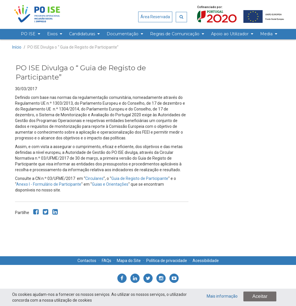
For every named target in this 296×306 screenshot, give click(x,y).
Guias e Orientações (110, 184)
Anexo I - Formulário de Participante (48, 184)
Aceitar (259, 296)
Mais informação (222, 296)
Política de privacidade (166, 260)
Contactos (86, 260)
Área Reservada (155, 16)
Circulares (94, 178)
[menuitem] (29, 34)
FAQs (106, 260)
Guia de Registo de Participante (139, 178)
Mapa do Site (129, 260)
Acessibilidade (206, 260)
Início (16, 47)
